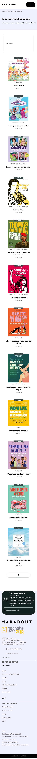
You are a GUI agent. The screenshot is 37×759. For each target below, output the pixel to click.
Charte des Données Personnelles (14, 736)
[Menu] (30, 4)
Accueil (4, 11)
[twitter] (6, 661)
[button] (10, 38)
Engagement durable (10, 742)
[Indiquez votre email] (16, 610)
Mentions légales (8, 739)
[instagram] (10, 661)
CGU (3, 731)
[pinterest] (13, 661)
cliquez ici (12, 605)
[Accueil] (10, 4)
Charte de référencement (11, 734)
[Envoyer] (31, 610)
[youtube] (16, 661)
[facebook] (3, 661)
